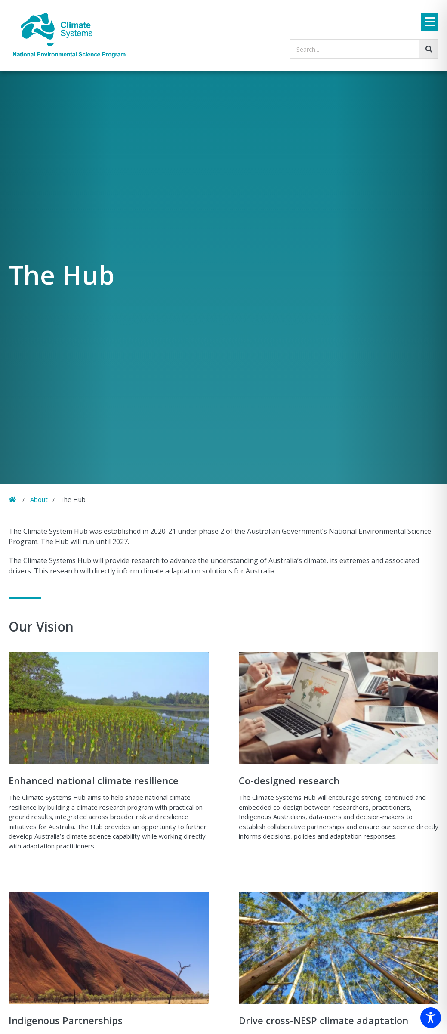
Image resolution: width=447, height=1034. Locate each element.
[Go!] (428, 49)
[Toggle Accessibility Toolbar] (430, 1017)
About (39, 499)
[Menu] (429, 22)
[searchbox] (364, 49)
